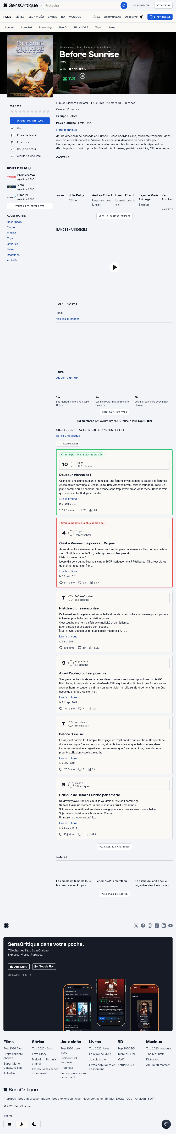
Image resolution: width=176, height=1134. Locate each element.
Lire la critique (68, 498)
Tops (60, 371)
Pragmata (66, 1067)
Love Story (39, 1053)
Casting (63, 157)
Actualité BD (126, 1064)
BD (120, 1041)
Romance (88, 47)
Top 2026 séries (42, 1047)
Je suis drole (97, 1058)
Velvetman (81, 721)
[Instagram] (150, 925)
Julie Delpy (76, 195)
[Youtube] (170, 925)
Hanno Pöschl (124, 195)
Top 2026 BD (126, 1047)
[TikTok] (157, 925)
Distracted (152, 1058)
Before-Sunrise (84, 595)
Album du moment (158, 1064)
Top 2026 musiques (159, 1047)
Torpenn (80, 530)
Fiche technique (66, 129)
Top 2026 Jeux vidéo (70, 1050)
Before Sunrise (103, 47)
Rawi (80, 462)
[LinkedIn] (164, 925)
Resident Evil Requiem (68, 1059)
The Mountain (155, 1053)
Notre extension (62, 1098)
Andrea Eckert (102, 195)
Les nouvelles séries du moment (45, 1070)
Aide (78, 1098)
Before (73, 116)
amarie (79, 782)
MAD (121, 1058)
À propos (9, 1098)
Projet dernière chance (13, 1055)
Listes (62, 856)
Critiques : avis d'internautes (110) (93, 429)
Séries (38, 1041)
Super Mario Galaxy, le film (12, 1065)
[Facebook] (143, 925)
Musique (154, 1041)
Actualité (9, 1072)
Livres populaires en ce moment (102, 1066)
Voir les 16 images (67, 318)
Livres (95, 1041)
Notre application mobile (34, 1098)
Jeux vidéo (70, 1041)
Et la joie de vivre (100, 1053)
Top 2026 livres (99, 1047)
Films (78, 47)
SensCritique (66, 47)
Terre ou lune (127, 1053)
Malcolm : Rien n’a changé (44, 1061)
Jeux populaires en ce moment (73, 1074)
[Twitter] (136, 925)
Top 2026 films (13, 1047)
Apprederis (81, 660)
